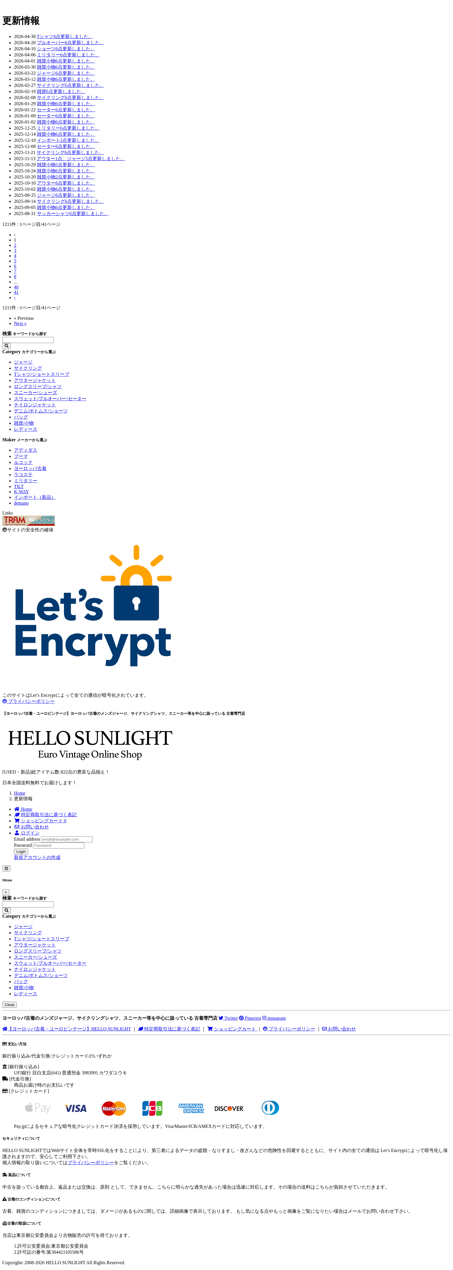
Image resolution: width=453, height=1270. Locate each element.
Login (21, 851)
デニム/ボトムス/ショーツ (41, 410)
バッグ (21, 417)
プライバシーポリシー (28, 701)
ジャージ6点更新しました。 (66, 73)
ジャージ (23, 362)
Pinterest (250, 1018)
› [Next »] (14, 297)
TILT (19, 486)
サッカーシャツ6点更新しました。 (73, 213)
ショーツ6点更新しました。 (66, 48)
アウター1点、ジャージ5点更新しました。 (81, 158)
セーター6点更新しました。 (66, 109)
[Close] (5, 892)
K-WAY (21, 491)
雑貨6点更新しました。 (61, 91)
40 (16, 287)
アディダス (25, 450)
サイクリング (28, 368)
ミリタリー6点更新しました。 (68, 54)
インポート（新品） (35, 497)
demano (21, 503)
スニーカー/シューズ (35, 392)
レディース (25, 429)
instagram (274, 1018)
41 (16, 292)
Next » (20, 323)
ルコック (23, 462)
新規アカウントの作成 (37, 857)
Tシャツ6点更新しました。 (65, 36)
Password (23, 845)
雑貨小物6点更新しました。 (66, 60)
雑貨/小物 (24, 423)
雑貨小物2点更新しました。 (66, 176)
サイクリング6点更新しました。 (70, 85)
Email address (27, 839)
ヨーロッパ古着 (30, 468)
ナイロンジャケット (35, 404)
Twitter (228, 1018)
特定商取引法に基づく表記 (169, 1028)
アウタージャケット (35, 380)
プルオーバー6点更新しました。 (70, 42)
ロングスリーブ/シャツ (38, 386)
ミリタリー (25, 480)
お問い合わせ (339, 1028)
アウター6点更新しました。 (66, 183)
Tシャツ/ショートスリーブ (41, 374)
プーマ (21, 456)
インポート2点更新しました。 (68, 140)
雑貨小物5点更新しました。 (66, 164)
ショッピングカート (232, 1028)
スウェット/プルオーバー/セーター (50, 398)
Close (10, 1005)
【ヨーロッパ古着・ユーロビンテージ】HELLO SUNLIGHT (66, 1028)
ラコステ (23, 474)
